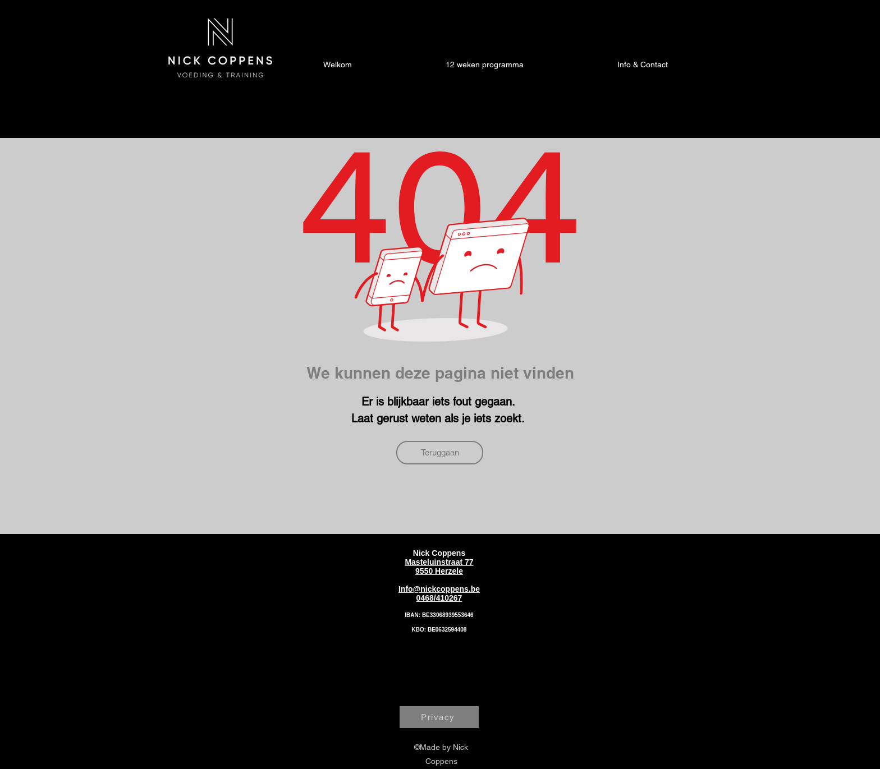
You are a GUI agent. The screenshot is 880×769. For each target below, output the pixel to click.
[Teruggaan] (439, 452)
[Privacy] (439, 717)
